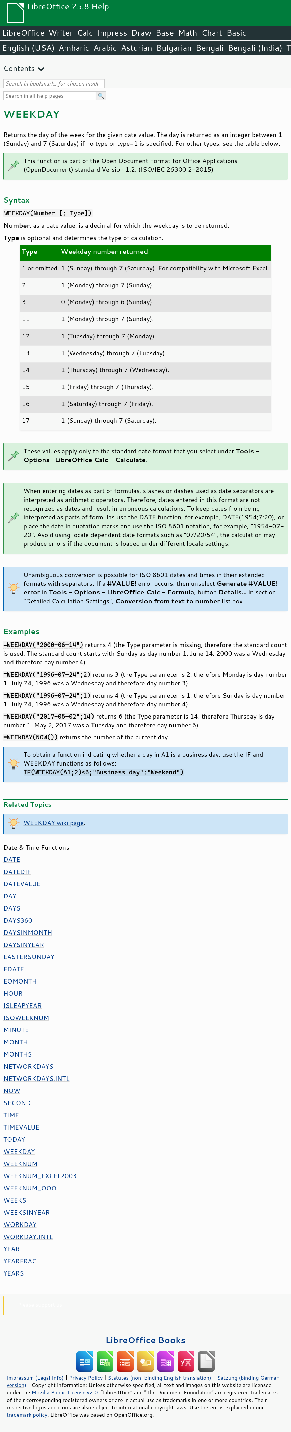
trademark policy (27, 1414)
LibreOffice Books (145, 1340)
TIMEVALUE (21, 1127)
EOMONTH (20, 981)
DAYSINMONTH (27, 932)
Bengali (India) (255, 47)
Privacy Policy (86, 1377)
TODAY (14, 1139)
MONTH (15, 1042)
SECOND (17, 1102)
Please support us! (41, 1304)
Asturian (136, 47)
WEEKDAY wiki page (54, 822)
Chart (211, 33)
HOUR (13, 993)
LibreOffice (23, 33)
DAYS (11, 908)
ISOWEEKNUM (26, 1017)
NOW (11, 1090)
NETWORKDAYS (28, 1066)
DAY (9, 896)
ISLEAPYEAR (22, 1005)
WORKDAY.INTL (28, 1236)
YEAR (11, 1248)
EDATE (13, 969)
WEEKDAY (19, 1151)
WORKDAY (19, 1224)
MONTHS (17, 1054)
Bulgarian (174, 47)
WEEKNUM (20, 1163)
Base (165, 33)
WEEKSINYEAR (26, 1212)
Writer (60, 33)
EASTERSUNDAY (28, 956)
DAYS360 (17, 920)
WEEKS (14, 1200)
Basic (236, 33)
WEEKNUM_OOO (29, 1188)
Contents (19, 68)
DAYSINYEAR (23, 944)
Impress (112, 33)
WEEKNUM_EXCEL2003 (40, 1175)
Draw (141, 33)
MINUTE (16, 1029)
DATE (11, 859)
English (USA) (28, 47)
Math (187, 33)
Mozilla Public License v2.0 (65, 1392)
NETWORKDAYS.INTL (36, 1078)
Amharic (74, 47)
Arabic (105, 47)
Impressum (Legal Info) (35, 1377)
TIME (11, 1115)
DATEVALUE (22, 883)
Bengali (209, 47)
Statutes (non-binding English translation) (159, 1377)
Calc (85, 33)
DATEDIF (17, 871)
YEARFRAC (19, 1261)
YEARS (13, 1273)
